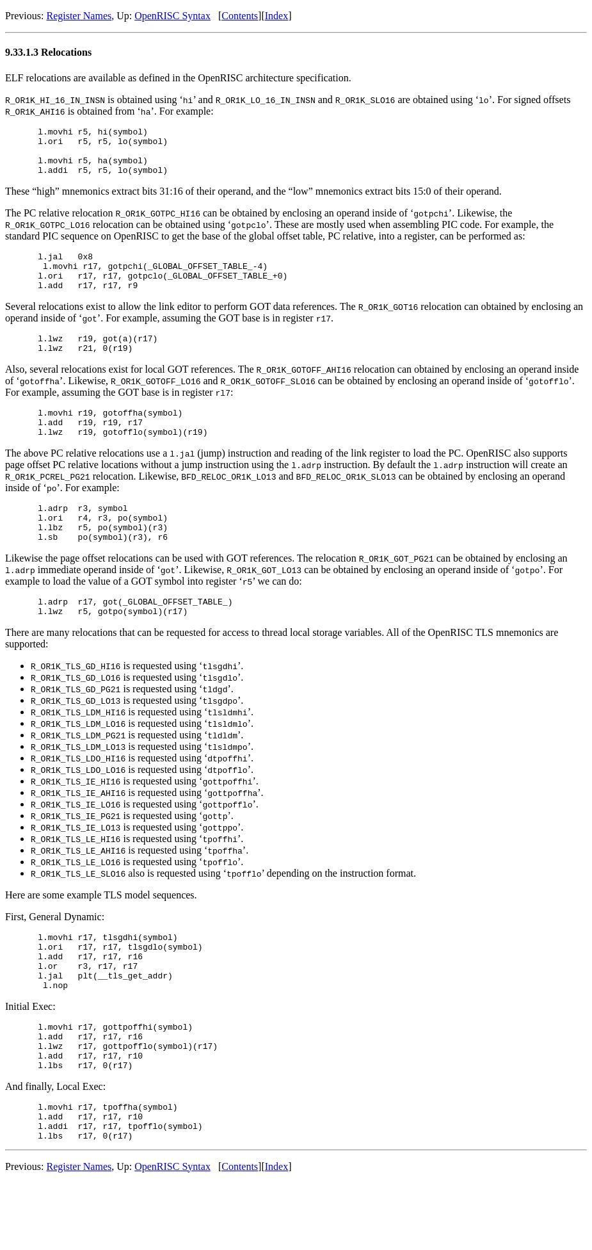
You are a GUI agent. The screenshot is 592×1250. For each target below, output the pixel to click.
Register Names (78, 15)
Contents (239, 15)
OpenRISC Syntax (172, 15)
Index (276, 15)
